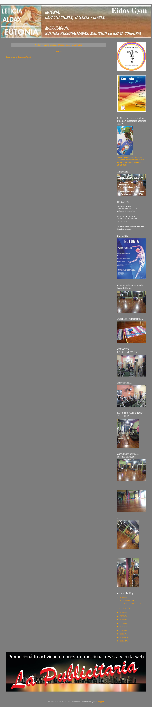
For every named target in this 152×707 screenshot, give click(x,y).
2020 (122, 627)
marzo (125, 608)
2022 (122, 620)
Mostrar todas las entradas (70, 45)
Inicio (58, 51)
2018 (122, 634)
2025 (122, 598)
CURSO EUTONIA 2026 (131, 604)
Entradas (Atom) (24, 57)
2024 (122, 613)
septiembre (127, 601)
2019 (122, 630)
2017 (122, 637)
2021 (122, 623)
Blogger (101, 702)
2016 (122, 641)
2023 (122, 616)
